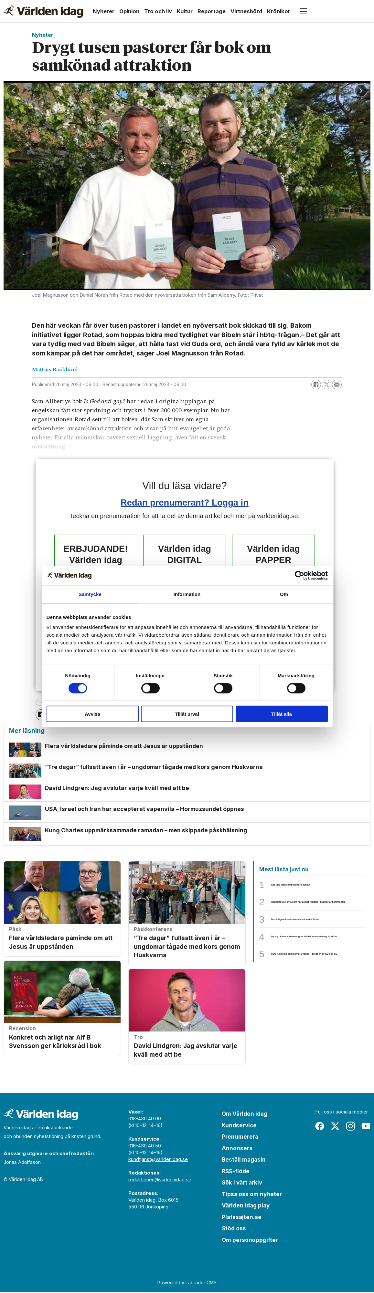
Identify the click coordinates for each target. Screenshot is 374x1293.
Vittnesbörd (246, 11)
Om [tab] (284, 594)
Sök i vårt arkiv (242, 1184)
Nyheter (103, 11)
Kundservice (239, 1126)
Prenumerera (240, 1138)
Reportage (212, 11)
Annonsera (237, 1149)
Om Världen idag (244, 1115)
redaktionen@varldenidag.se (159, 1181)
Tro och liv (158, 11)
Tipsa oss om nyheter (252, 1195)
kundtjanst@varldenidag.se (158, 1160)
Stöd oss (234, 1229)
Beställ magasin (244, 1161)
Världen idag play (246, 1207)
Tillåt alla (281, 714)
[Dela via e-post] (337, 384)
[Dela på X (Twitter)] (326, 384)
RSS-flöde (236, 1172)
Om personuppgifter (250, 1241)
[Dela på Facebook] (316, 384)
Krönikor (278, 11)
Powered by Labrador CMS (187, 1283)
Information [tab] (187, 594)
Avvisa (92, 714)
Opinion (129, 11)
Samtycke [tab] (90, 594)
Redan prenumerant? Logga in (185, 503)
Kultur (185, 11)
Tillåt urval (187, 714)
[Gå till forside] (43, 11)
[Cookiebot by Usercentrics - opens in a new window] (299, 575)
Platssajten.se (242, 1218)
